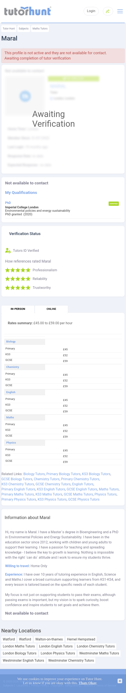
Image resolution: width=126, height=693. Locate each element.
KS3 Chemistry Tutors (17, 484)
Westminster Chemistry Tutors (71, 660)
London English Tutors (56, 646)
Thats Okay (88, 683)
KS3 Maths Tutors (48, 494)
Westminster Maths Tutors (99, 653)
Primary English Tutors (18, 489)
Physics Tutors (105, 494)
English (10, 392)
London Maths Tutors (19, 646)
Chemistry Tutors (47, 479)
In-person (18, 308)
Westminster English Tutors (23, 660)
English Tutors (82, 484)
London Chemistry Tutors (96, 646)
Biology (11, 341)
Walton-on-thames (49, 639)
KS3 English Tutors (51, 489)
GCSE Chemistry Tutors (53, 484)
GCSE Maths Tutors (78, 494)
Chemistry (12, 367)
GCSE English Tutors (82, 489)
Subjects (24, 28)
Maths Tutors (40, 28)
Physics (11, 442)
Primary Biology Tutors (63, 474)
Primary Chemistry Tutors (80, 479)
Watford (9, 639)
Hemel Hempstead (81, 639)
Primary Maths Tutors (17, 494)
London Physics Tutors (58, 653)
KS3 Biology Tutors (96, 474)
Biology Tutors (34, 474)
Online (51, 308)
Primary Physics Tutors (18, 499)
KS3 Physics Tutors (52, 499)
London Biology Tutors (19, 653)
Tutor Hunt (9, 28)
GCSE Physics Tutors (84, 499)
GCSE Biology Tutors (16, 479)
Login (91, 11)
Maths (10, 417)
